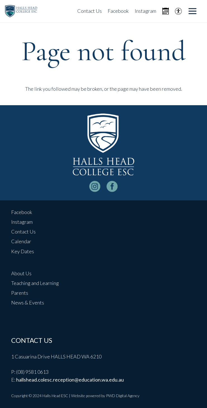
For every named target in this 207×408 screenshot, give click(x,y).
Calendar (21, 241)
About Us (21, 273)
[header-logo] (21, 11)
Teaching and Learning (35, 283)
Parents (19, 293)
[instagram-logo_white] (94, 186)
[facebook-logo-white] (112, 186)
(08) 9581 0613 (32, 372)
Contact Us (23, 231)
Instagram (22, 222)
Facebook (21, 212)
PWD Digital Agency (122, 395)
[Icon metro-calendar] (165, 11)
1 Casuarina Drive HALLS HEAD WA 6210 (56, 356)
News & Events (27, 302)
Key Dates (22, 251)
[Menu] (193, 11)
